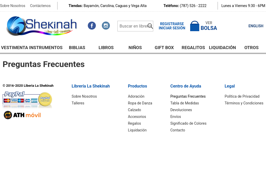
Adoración (136, 96)
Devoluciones (181, 110)
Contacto (177, 130)
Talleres (78, 103)
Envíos (175, 117)
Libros (106, 47)
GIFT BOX (164, 47)
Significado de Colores (188, 123)
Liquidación (222, 47)
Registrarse (172, 24)
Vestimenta (14, 47)
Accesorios (137, 117)
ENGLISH (256, 26)
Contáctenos (40, 6)
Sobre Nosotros (12, 6)
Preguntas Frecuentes (188, 96)
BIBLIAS (77, 47)
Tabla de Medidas (184, 103)
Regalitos (193, 47)
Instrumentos (46, 47)
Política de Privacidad (242, 96)
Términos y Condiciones (244, 103)
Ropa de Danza (140, 103)
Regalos (134, 123)
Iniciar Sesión (172, 28)
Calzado (134, 110)
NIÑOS (135, 47)
